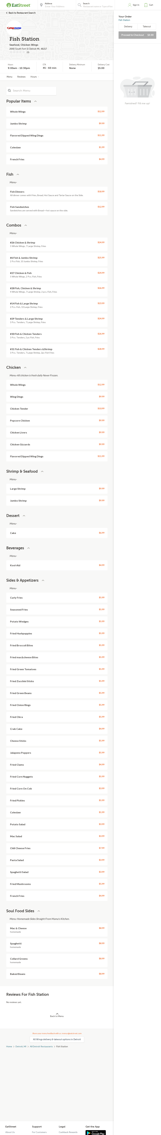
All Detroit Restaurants (41, 1046)
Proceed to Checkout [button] (137, 35)
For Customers (39, 1132)
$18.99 (101, 191)
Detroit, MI (21, 1046)
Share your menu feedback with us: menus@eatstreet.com (57, 1033)
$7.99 (101, 848)
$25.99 (101, 257)
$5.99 (101, 597)
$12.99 (101, 111)
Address (48, 4)
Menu (9, 77)
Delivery (128, 26)
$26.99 (101, 288)
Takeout (147, 26)
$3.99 (101, 788)
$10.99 (101, 408)
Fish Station (124, 20)
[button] (149, 5)
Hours (35, 77)
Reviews (21, 77)
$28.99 (101, 349)
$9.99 (101, 123)
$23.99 (101, 303)
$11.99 (101, 135)
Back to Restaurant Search (22, 13)
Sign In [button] (136, 5)
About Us (10, 1132)
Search (86, 4)
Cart (151, 5)
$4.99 (101, 159)
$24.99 (101, 242)
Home (9, 1046)
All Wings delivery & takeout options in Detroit (57, 1039)
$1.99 (101, 147)
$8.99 (101, 928)
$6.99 (101, 532)
